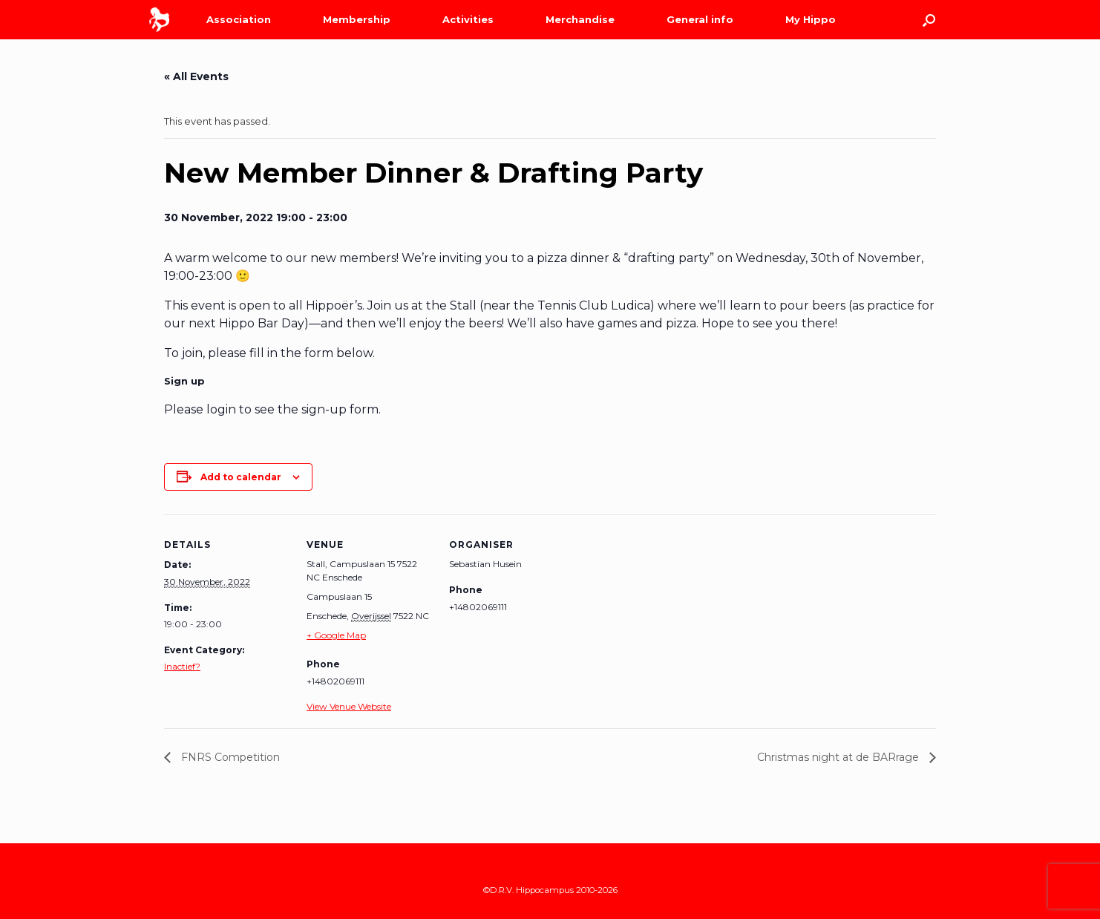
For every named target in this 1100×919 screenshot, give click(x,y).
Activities (468, 19)
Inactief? (182, 666)
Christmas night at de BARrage (839, 757)
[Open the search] (929, 19)
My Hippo (810, 19)
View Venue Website (349, 706)
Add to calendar (240, 477)
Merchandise (580, 19)
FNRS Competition (229, 757)
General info (700, 19)
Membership (356, 19)
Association (238, 19)
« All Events (196, 76)
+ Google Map (336, 635)
